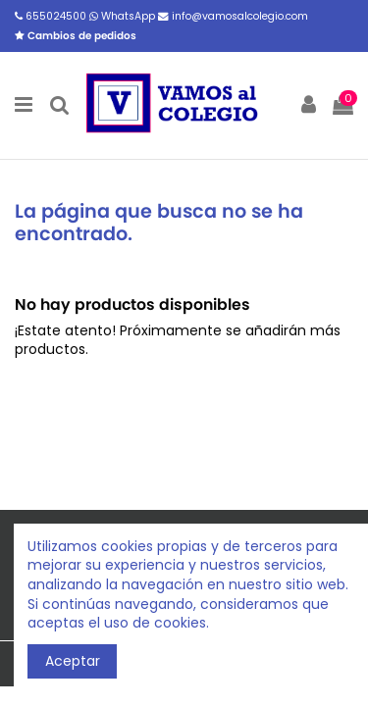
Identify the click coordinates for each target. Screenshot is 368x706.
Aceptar (72, 661)
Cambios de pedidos (75, 35)
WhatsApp (123, 16)
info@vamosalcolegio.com (233, 16)
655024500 (52, 16)
